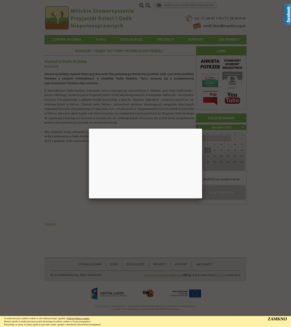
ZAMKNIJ (277, 319)
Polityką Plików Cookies (78, 318)
